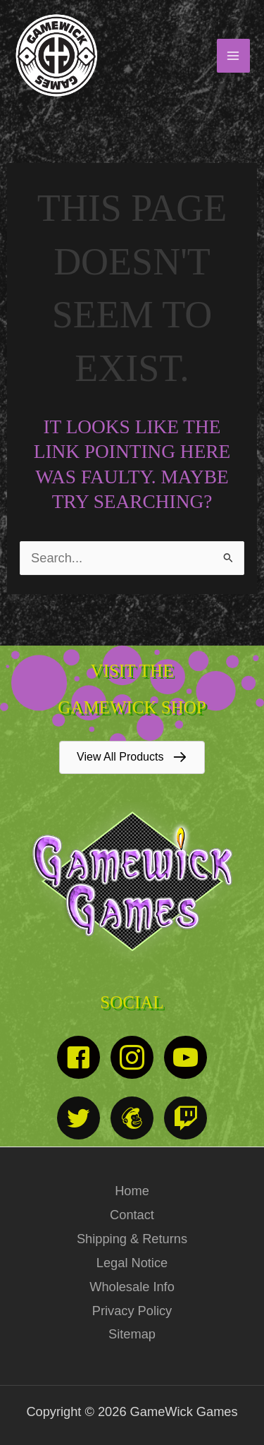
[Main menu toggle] (233, 55)
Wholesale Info (132, 1286)
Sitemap (132, 1333)
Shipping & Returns (132, 1238)
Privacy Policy (132, 1310)
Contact (132, 1214)
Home (132, 1190)
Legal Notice (132, 1262)
